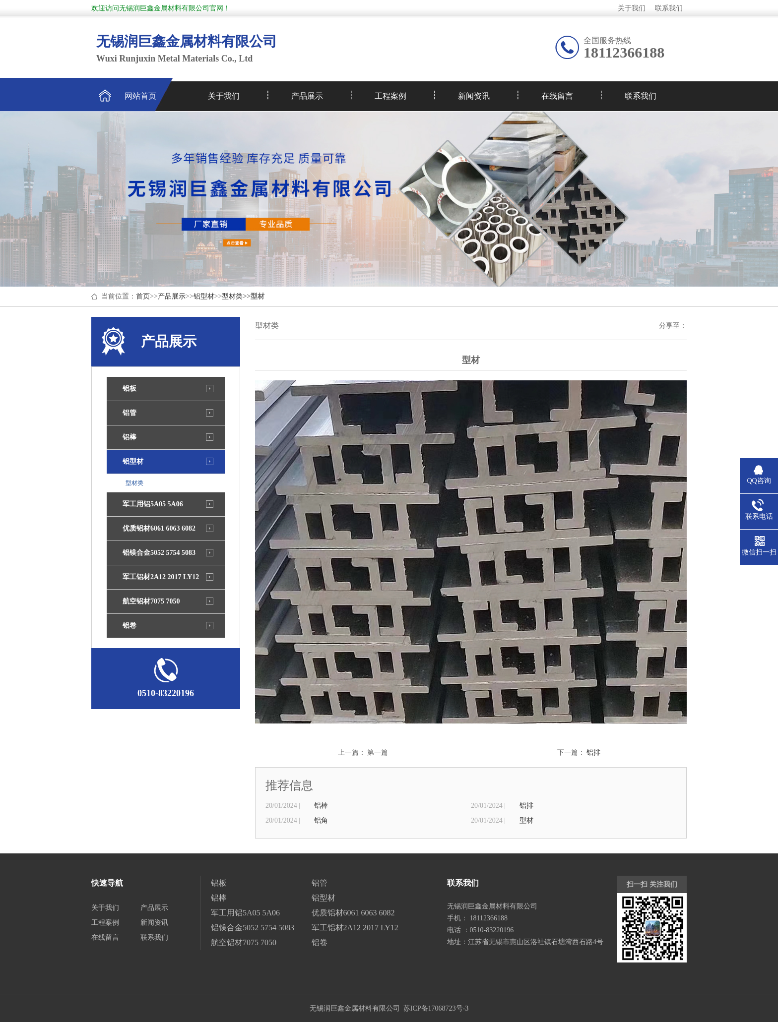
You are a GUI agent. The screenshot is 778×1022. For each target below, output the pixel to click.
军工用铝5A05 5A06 (153, 504)
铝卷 (129, 625)
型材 (526, 820)
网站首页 (140, 96)
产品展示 (307, 96)
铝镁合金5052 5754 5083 (159, 552)
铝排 (593, 752)
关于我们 (632, 8)
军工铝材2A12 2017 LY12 (161, 577)
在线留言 (557, 96)
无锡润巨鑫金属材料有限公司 (355, 1008)
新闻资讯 (474, 96)
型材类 (232, 296)
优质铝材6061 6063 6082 (159, 528)
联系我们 (669, 8)
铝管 (129, 413)
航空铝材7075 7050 (151, 601)
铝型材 (204, 296)
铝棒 (129, 437)
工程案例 (390, 96)
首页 (143, 296)
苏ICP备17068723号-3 (435, 1008)
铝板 (129, 388)
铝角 (321, 820)
